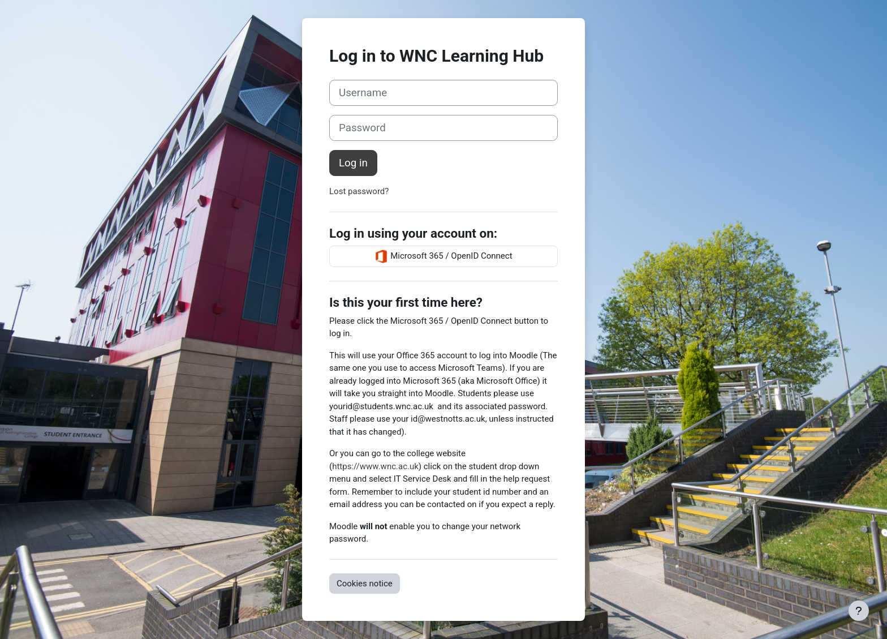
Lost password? (359, 191)
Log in (353, 163)
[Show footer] (859, 611)
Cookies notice (365, 583)
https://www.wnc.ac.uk (375, 466)
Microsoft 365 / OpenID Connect (443, 256)
